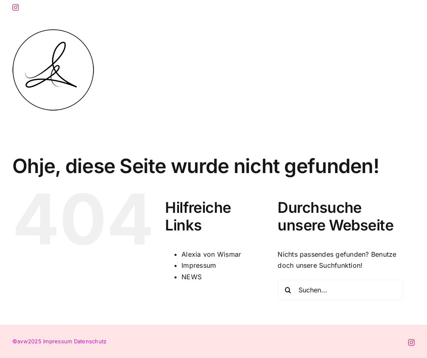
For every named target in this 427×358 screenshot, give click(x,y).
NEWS (191, 277)
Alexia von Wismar (211, 254)
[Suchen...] (341, 290)
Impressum (198, 265)
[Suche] (288, 290)
